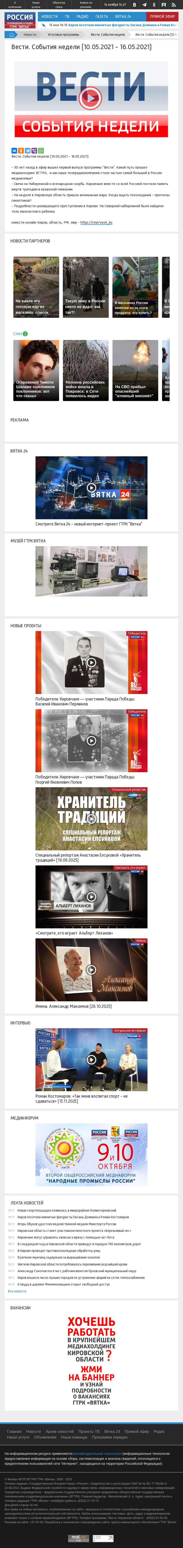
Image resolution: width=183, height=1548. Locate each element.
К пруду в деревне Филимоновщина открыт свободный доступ (64, 1284)
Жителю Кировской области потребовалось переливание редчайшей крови (72, 1264)
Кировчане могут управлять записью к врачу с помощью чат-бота (66, 1237)
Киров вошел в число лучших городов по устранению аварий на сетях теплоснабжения (81, 1278)
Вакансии (20, 1308)
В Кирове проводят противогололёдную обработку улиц (59, 1251)
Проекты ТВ (89, 1432)
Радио (82, 16)
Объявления (45, 1437)
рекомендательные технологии (97, 1453)
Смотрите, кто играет (130, 867)
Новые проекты (25, 625)
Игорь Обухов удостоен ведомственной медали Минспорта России (67, 1224)
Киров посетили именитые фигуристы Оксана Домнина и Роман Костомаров (73, 1217)
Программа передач (110, 1437)
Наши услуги (36, 5)
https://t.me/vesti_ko (96, 222)
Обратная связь (59, 5)
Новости (49, 16)
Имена (141, 940)
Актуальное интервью (130, 1030)
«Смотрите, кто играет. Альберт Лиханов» (74, 933)
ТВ (67, 16)
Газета (102, 16)
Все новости (17, 1291)
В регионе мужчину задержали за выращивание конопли (59, 1257)
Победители (137, 633)
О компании (14, 5)
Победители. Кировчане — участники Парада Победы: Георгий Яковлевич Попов (85, 780)
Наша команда (74, 1437)
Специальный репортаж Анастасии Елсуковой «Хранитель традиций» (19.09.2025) (88, 858)
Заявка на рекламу (86, 5)
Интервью (20, 1023)
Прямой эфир (162, 16)
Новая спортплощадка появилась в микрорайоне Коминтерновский (67, 1210)
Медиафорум (24, 1118)
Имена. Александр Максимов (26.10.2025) (74, 1006)
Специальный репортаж (129, 789)
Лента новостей (26, 1203)
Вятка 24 (123, 16)
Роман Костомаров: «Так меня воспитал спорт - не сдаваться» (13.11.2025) (82, 1099)
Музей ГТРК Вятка (28, 541)
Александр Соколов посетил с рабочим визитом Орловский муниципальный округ (77, 1271)
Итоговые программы (63, 34)
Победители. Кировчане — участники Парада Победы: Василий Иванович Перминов (85, 702)
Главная (14, 1432)
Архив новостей (60, 1432)
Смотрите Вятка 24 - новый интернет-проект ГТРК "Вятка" (89, 524)
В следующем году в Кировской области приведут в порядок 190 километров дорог (79, 1244)
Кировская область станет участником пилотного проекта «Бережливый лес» (74, 1231)
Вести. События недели (108, 34)
